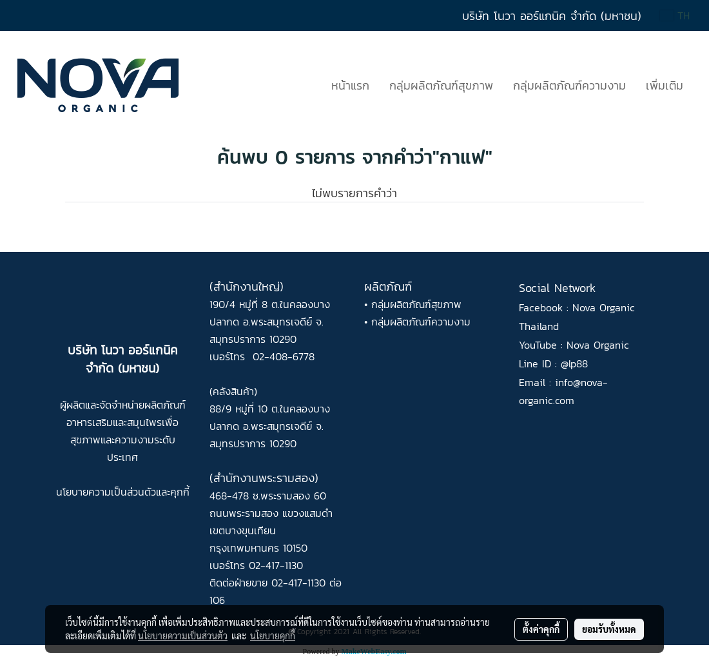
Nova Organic (598, 345)
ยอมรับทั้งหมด (609, 629)
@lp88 (574, 363)
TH (675, 15)
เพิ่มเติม (664, 85)
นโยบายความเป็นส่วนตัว (106, 491)
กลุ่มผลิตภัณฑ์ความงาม (569, 85)
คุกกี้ (179, 491)
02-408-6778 (284, 356)
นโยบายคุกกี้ (272, 635)
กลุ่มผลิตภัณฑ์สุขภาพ (441, 85)
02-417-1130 (276, 565)
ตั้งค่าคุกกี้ (541, 629)
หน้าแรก (350, 85)
